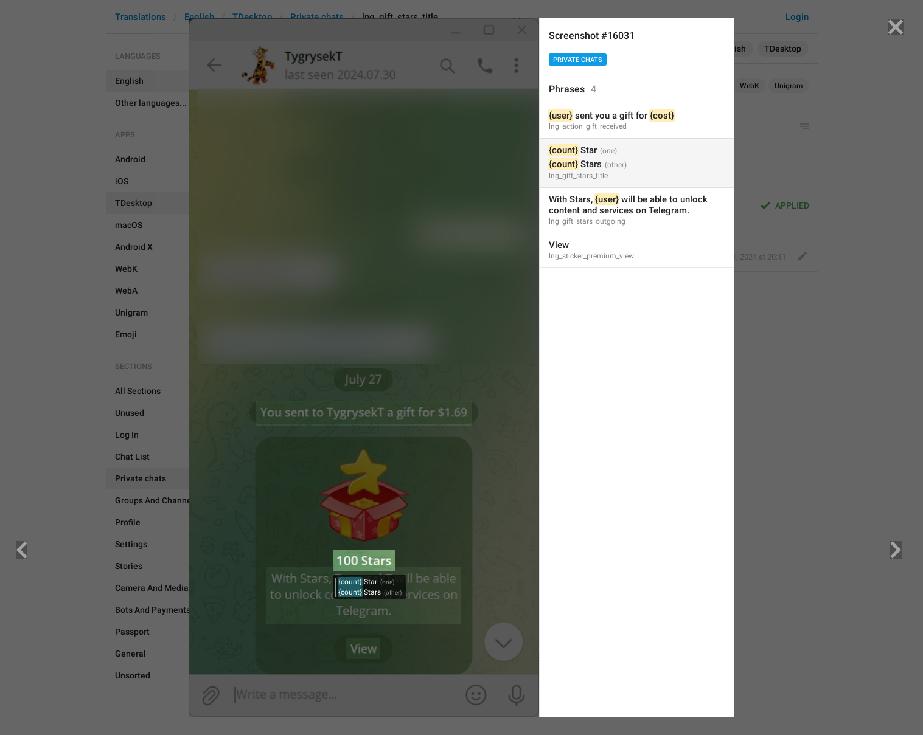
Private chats (577, 60)
